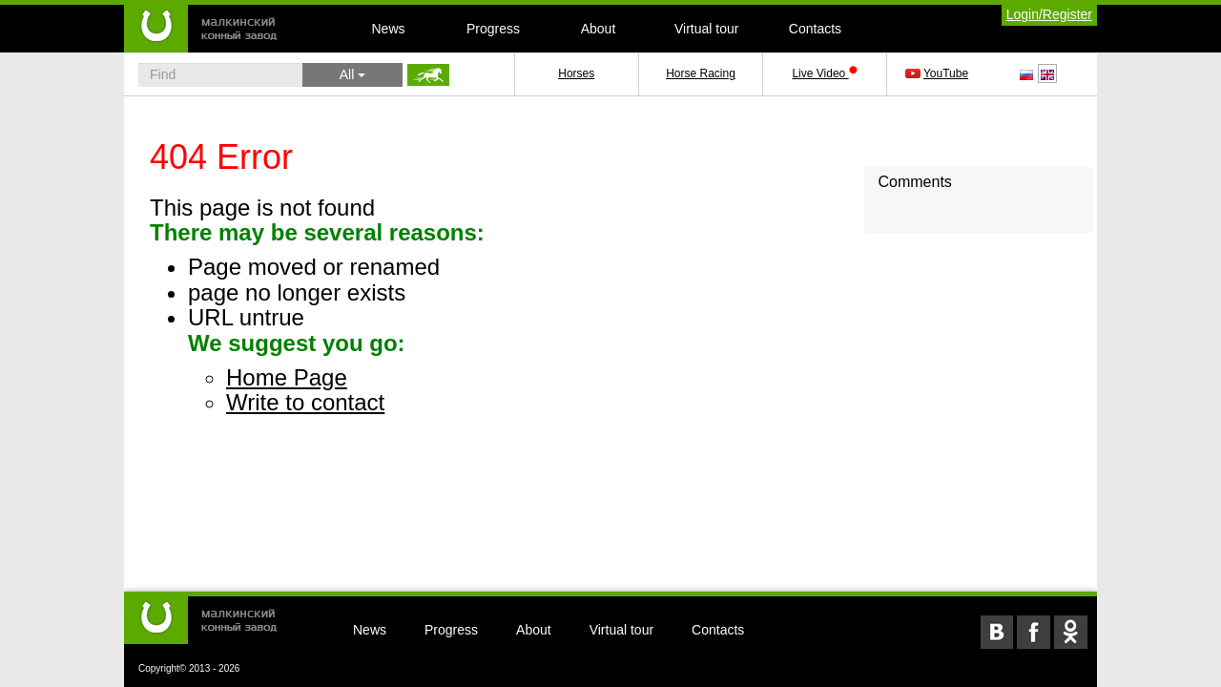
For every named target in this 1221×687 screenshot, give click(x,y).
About (598, 28)
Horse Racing (700, 73)
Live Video (824, 73)
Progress (493, 28)
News (387, 28)
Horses (576, 73)
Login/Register (1049, 14)
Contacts (815, 28)
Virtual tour (706, 28)
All (352, 74)
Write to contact (305, 402)
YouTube (938, 73)
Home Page (286, 377)
